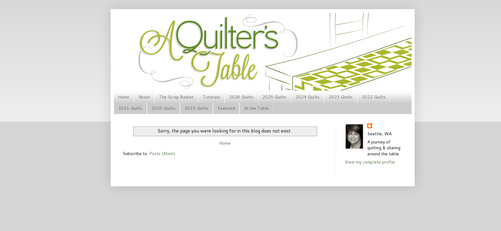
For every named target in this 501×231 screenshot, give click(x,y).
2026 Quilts (241, 97)
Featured (226, 108)
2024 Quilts (307, 97)
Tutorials (211, 97)
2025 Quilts (274, 97)
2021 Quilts (130, 108)
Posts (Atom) (162, 153)
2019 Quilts (197, 108)
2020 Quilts (163, 108)
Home (123, 97)
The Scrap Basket (176, 97)
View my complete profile (370, 162)
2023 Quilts (341, 97)
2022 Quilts (374, 97)
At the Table (256, 108)
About (144, 97)
